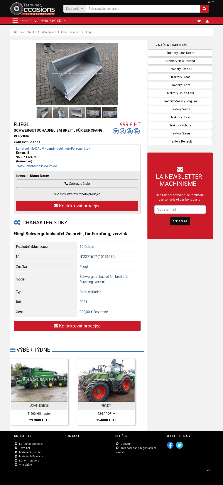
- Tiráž (105, 479)
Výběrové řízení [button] (53, 21)
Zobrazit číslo (77, 183)
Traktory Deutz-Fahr (180, 93)
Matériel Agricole (30, 452)
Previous (40, 74)
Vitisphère (25, 465)
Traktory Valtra (180, 109)
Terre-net (24, 448)
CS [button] (209, 1)
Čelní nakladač (70, 32)
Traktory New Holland (180, 61)
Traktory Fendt (180, 85)
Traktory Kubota (180, 125)
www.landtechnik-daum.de (37, 166)
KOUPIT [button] (27, 21)
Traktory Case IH (180, 69)
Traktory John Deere (180, 53)
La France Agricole (31, 444)
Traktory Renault (180, 141)
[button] (15, 20)
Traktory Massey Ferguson (180, 101)
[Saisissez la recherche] (143, 9)
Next (114, 74)
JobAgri (126, 444)
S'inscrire (180, 221)
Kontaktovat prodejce (77, 205)
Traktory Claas (180, 77)
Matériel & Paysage (31, 456)
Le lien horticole (29, 460)
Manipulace (48, 32)
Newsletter (74, 448)
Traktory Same (180, 133)
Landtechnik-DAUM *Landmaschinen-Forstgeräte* (53, 148)
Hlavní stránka (25, 32)
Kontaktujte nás (76, 444)
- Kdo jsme (151, 479)
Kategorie (74, 8)
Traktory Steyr (180, 117)
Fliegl (88, 32)
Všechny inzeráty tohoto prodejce (77, 194)
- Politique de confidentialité (126, 479)
